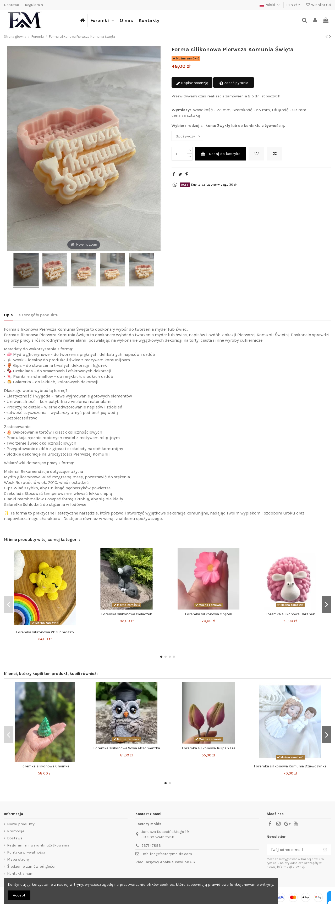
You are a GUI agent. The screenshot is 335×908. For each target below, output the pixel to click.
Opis (8, 314)
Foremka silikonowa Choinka (44, 766)
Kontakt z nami (21, 873)
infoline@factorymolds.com (166, 853)
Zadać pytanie (233, 83)
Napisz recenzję (192, 83)
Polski (270, 5)
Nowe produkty (21, 824)
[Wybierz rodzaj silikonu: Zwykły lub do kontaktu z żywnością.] (187, 136)
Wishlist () (318, 5)
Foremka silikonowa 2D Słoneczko (45, 632)
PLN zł (293, 5)
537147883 (151, 845)
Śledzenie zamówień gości (31, 866)
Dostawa (12, 5)
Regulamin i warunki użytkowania (38, 845)
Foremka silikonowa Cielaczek (126, 614)
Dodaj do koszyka (220, 153)
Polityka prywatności (26, 852)
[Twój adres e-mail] (293, 849)
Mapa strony (18, 859)
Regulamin (34, 5)
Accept (19, 895)
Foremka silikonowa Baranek (290, 614)
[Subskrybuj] (325, 849)
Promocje (15, 831)
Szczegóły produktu (38, 314)
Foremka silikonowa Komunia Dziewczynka (290, 766)
